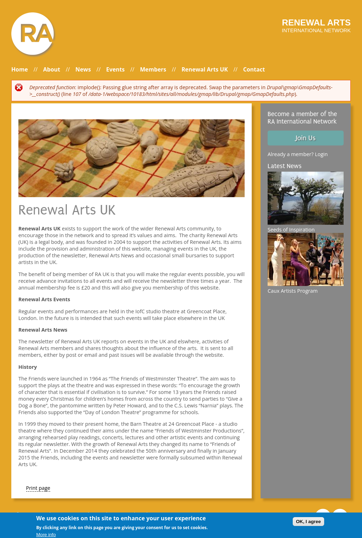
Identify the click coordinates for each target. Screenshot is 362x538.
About (51, 69)
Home (19, 69)
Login (321, 154)
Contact (254, 69)
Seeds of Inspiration (291, 229)
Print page (38, 488)
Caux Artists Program (293, 290)
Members (153, 69)
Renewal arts (316, 22)
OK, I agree (308, 523)
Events (115, 69)
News (83, 69)
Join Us (305, 138)
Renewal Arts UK (204, 69)
